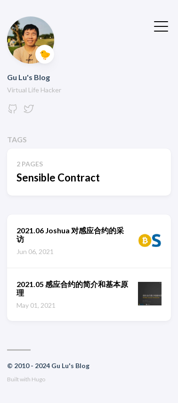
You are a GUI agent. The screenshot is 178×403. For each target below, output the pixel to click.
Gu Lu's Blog (28, 77)
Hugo (38, 379)
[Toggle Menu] (161, 25)
